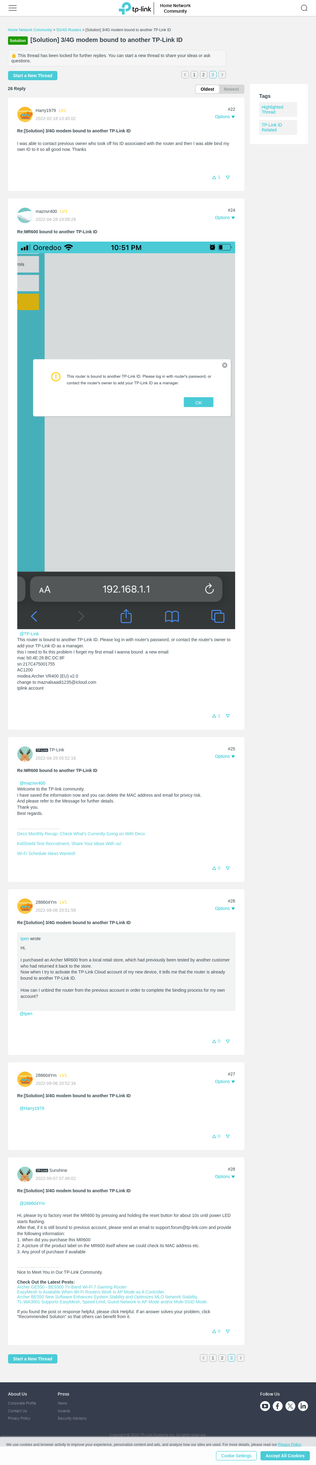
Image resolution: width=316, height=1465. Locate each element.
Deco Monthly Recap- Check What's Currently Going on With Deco (81, 833)
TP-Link (56, 749)
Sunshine (58, 1170)
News (62, 1403)
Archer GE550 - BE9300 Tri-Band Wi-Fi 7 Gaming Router (72, 1286)
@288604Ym (32, 1203)
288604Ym (46, 902)
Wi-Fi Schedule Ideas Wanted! (46, 853)
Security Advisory (72, 1418)
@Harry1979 (31, 1108)
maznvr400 (46, 211)
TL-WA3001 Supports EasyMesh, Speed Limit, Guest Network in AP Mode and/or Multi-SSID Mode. (112, 1301)
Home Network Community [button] (175, 7)
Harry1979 (46, 110)
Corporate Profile (22, 1403)
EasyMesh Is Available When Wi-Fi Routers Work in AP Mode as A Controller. (91, 1291)
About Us (17, 1394)
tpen (25, 938)
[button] (225, 116)
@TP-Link (29, 633)
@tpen (25, 1013)
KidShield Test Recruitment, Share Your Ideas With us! (69, 843)
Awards (64, 1411)
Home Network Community (30, 30)
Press (63, 1394)
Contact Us (17, 1411)
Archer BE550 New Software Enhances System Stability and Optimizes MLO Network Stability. (107, 1296)
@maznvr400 (32, 783)
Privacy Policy (19, 1418)
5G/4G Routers (68, 30)
